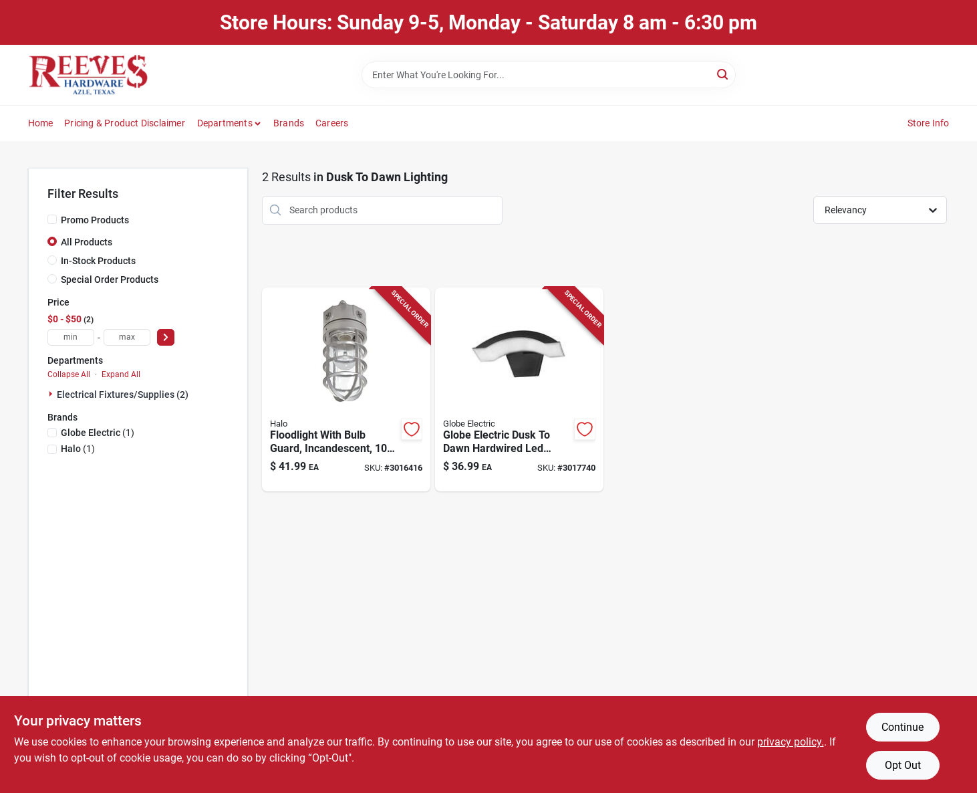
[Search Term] (549, 75)
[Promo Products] (52, 219)
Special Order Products (109, 279)
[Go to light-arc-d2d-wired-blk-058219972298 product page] (519, 390)
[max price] (127, 337)
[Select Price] (165, 337)
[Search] (723, 74)
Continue (902, 727)
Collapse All (68, 374)
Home (40, 123)
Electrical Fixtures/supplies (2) (122, 394)
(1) (97, 432)
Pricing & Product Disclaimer (124, 123)
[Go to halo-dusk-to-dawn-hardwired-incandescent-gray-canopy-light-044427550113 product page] (346, 390)
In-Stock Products (98, 260)
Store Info (929, 123)
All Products (86, 242)
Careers (331, 123)
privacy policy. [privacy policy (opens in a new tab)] (790, 741)
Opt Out (903, 765)
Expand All (121, 374)
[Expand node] (52, 393)
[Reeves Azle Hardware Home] (88, 75)
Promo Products (95, 220)
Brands (288, 123)
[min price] (70, 337)
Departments (225, 123)
